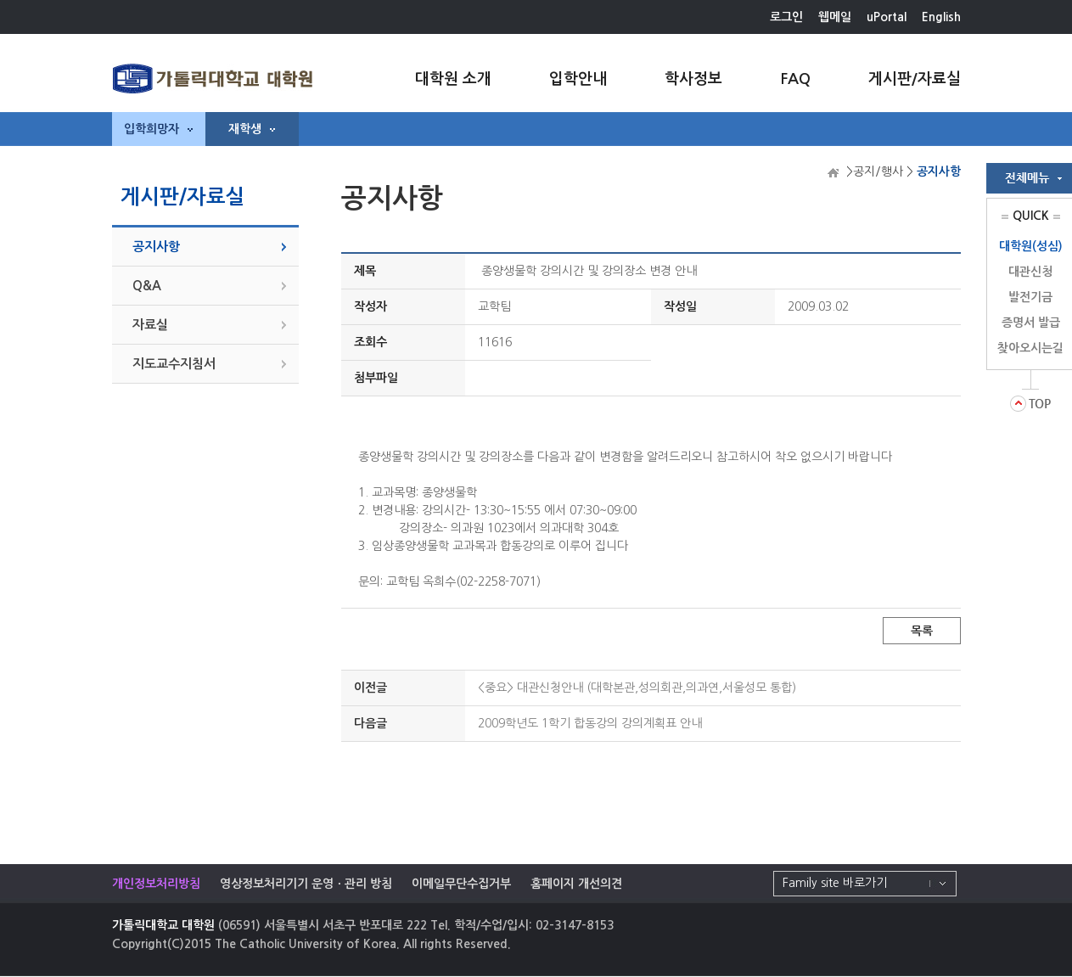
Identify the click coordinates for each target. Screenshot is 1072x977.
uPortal (886, 17)
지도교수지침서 (174, 363)
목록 (922, 631)
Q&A (146, 285)
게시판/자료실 (914, 79)
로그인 (786, 17)
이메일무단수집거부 (461, 884)
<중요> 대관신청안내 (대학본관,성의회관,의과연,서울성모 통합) (637, 687)
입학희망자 (158, 129)
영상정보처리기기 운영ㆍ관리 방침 (306, 884)
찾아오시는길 (1030, 348)
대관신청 (1030, 272)
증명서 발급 (1031, 322)
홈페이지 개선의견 (576, 884)
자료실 (150, 324)
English (941, 17)
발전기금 (1030, 297)
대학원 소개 (453, 79)
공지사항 (156, 246)
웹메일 (834, 17)
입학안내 (578, 79)
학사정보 (693, 79)
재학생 (251, 129)
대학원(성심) (1031, 246)
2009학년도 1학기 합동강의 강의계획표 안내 (590, 723)
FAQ (795, 79)
